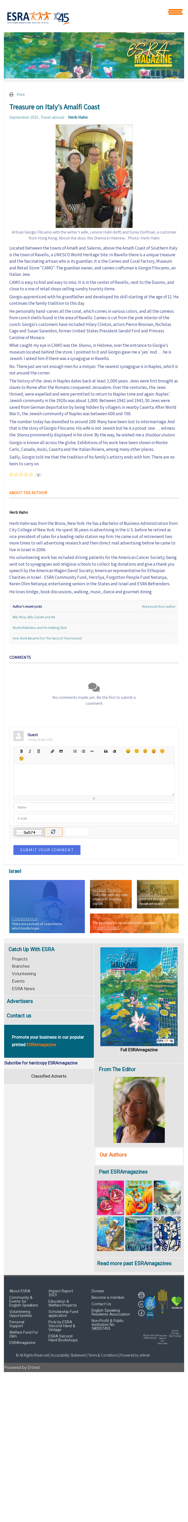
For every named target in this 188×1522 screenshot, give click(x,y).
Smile (136, 751)
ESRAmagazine (22, 1342)
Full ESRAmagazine (139, 1050)
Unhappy (162, 751)
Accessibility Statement (69, 1355)
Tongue (153, 751)
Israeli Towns (107, 890)
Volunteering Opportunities (20, 1313)
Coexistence (25, 919)
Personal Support (16, 1324)
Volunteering (24, 974)
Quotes (105, 751)
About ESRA (19, 1291)
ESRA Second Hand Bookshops (63, 1338)
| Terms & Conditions (102, 1355)
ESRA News (23, 989)
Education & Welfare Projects (62, 1303)
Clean (114, 751)
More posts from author (158, 606)
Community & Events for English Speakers (23, 1301)
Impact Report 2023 (60, 1293)
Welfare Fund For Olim (23, 1334)
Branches (21, 966)
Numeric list (83, 751)
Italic (29, 751)
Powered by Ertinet (22, 1367)
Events (18, 981)
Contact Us (101, 1304)
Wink (21, 758)
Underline (38, 751)
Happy (128, 751)
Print (21, 94)
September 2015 (23, 117)
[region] (94, 55)
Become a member (108, 1297)
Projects (20, 959)
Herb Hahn (78, 117)
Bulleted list (74, 751)
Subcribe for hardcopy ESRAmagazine (40, 1063)
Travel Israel (106, 928)
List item (91, 751)
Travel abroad (52, 117)
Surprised (145, 751)
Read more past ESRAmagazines (134, 1263)
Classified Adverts (49, 1076)
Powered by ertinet (135, 1355)
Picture (60, 751)
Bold (21, 751)
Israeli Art (150, 894)
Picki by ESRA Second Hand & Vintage (61, 1326)
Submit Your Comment (47, 850)
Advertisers (20, 1001)
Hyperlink (52, 751)
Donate (98, 1291)
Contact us (19, 1016)
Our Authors (113, 1155)
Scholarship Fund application (63, 1313)
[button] (150, 1307)
